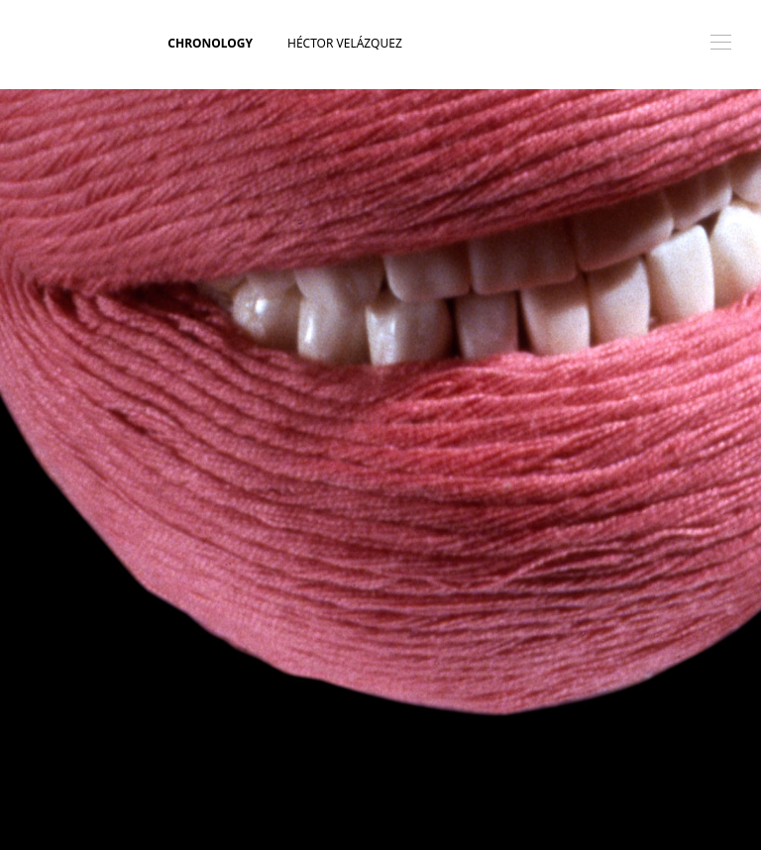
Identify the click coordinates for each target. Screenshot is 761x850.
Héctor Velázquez (344, 43)
